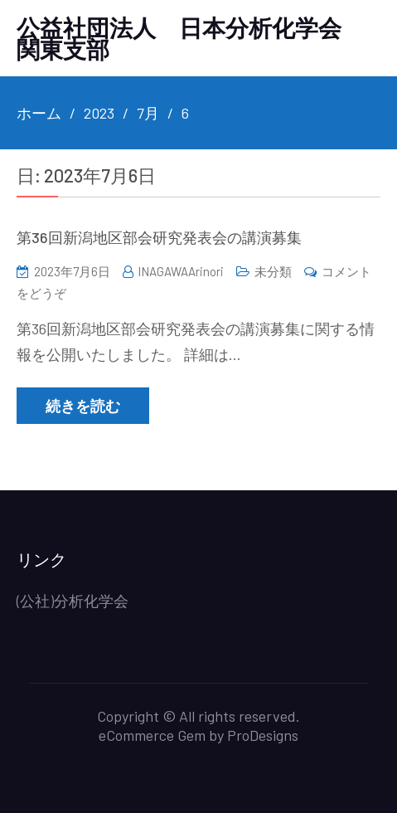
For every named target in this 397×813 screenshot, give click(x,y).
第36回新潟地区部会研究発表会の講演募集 (159, 237)
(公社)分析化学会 (72, 600)
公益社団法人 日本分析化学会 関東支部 (191, 38)
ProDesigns (262, 735)
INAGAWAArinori (181, 271)
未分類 (273, 271)
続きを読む (83, 406)
